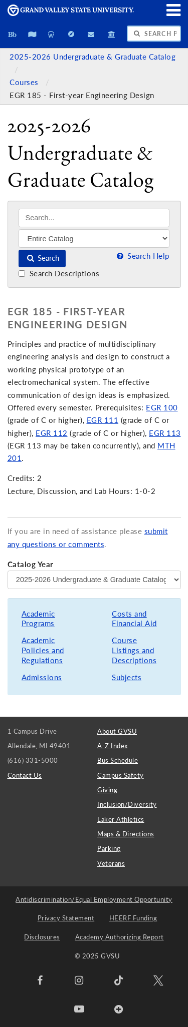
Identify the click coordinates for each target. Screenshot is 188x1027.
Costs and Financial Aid (134, 619)
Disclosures (42, 937)
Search (42, 258)
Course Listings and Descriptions (134, 650)
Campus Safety (120, 775)
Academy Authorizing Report (119, 937)
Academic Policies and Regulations (43, 650)
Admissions (42, 677)
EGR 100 (162, 407)
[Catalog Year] (94, 580)
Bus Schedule (117, 760)
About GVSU (117, 731)
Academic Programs (38, 619)
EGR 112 (52, 433)
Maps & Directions (125, 834)
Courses (25, 82)
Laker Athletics (120, 819)
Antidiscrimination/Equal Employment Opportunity (94, 899)
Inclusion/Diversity (127, 804)
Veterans (111, 863)
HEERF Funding (133, 918)
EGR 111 (103, 420)
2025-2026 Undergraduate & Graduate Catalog (92, 57)
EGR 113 (165, 433)
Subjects (126, 677)
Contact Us (25, 775)
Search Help (142, 256)
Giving (107, 790)
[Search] (94, 218)
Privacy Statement (66, 918)
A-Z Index (112, 746)
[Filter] (94, 238)
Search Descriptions (59, 273)
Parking (109, 848)
